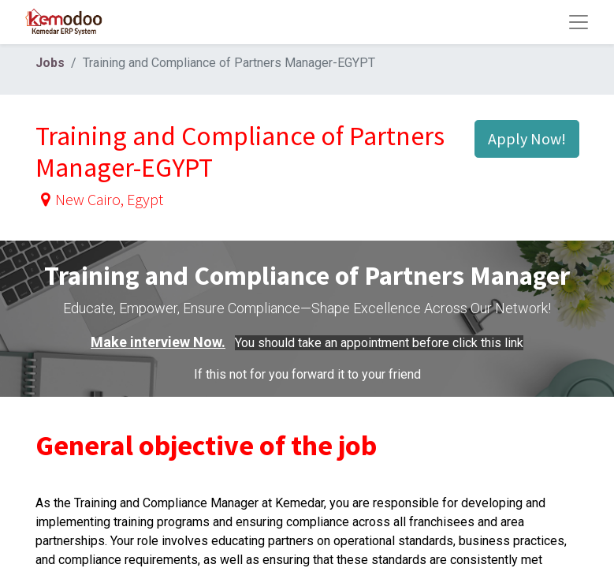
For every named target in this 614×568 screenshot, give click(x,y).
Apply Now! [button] (527, 138)
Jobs (50, 62)
